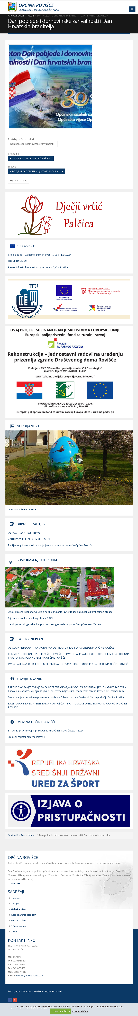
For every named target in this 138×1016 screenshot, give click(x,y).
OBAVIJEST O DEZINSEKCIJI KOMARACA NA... (36, 171)
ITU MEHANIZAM (17, 261)
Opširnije (14, 883)
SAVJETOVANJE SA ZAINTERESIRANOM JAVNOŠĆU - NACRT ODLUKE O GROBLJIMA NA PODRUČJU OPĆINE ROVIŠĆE (67, 705)
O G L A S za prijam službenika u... (30, 158)
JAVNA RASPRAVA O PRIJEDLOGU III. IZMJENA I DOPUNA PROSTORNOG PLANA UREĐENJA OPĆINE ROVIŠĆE (68, 664)
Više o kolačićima (80, 1011)
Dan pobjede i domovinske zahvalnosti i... (33, 143)
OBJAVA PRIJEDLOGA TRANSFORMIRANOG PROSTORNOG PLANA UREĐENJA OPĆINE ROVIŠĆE (61, 647)
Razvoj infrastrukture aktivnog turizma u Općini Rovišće (38, 267)
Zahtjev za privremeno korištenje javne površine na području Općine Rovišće (50, 545)
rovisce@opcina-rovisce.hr (29, 975)
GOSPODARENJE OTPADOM (36, 560)
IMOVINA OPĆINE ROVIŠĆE (36, 722)
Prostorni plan (18, 920)
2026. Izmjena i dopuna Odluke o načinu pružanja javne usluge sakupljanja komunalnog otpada (60, 611)
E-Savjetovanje (18, 925)
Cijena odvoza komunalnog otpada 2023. (30, 618)
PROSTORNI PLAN (29, 639)
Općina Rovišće (16, 15)
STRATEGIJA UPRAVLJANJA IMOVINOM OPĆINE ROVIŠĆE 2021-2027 (45, 730)
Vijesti (31, 15)
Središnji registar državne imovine (26, 736)
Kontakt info (21, 940)
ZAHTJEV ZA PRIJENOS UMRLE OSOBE (29, 539)
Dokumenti (16, 897)
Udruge (15, 903)
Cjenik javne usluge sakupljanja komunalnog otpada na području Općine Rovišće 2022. (55, 624)
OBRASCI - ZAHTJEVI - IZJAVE (24, 532)
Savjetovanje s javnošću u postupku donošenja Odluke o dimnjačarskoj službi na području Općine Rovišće (66, 697)
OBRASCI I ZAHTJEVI (31, 524)
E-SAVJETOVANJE (29, 679)
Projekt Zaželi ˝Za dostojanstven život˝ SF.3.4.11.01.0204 (39, 254)
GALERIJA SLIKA (28, 426)
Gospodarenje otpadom (23, 914)
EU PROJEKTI (26, 246)
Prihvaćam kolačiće (60, 1011)
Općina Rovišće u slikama (22, 509)
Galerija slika (18, 909)
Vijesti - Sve (18, 180)
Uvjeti (14, 931)
